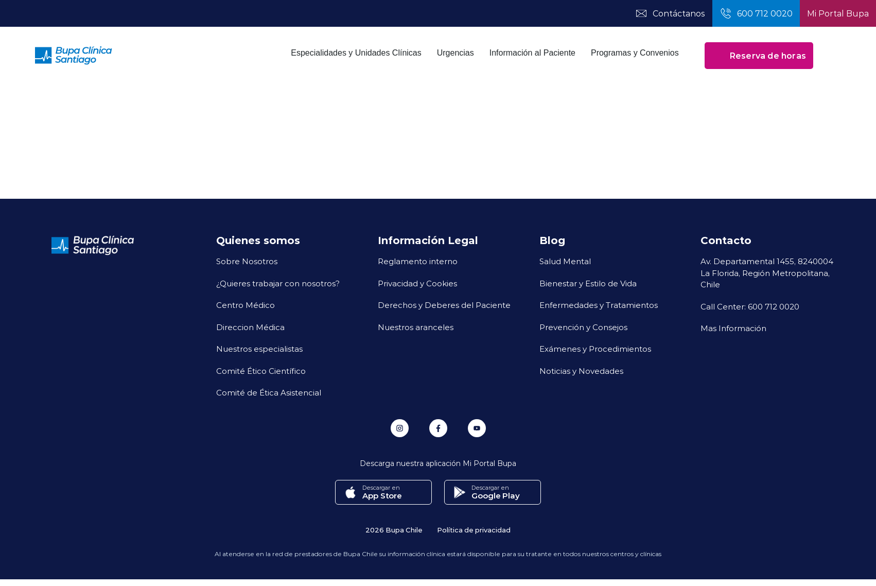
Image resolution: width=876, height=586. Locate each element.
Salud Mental (565, 261)
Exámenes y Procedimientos (595, 348)
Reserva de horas (759, 55)
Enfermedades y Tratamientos (598, 305)
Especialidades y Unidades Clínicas (356, 52)
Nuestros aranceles (415, 327)
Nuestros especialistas (259, 348)
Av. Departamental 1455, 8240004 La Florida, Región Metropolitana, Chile (766, 272)
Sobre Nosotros (246, 261)
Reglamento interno (418, 261)
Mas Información (733, 328)
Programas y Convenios (635, 52)
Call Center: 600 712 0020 (749, 306)
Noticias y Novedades (581, 371)
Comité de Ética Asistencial (268, 392)
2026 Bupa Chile (394, 529)
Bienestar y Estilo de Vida (588, 283)
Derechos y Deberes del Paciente (444, 305)
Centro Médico (245, 305)
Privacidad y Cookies (417, 283)
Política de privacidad (474, 529)
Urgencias (455, 52)
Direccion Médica (250, 327)
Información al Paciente (532, 52)
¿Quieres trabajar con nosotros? (278, 283)
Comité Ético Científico (261, 371)
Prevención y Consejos (583, 327)
